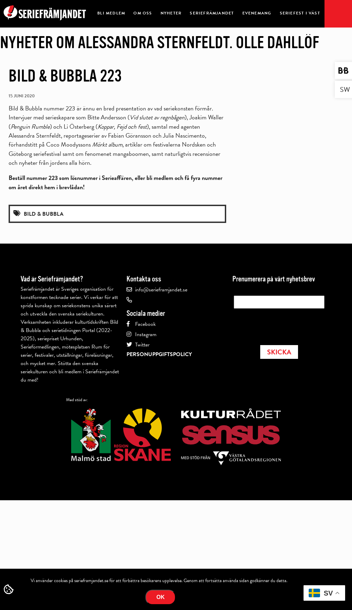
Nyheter (171, 13)
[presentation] (286, 324)
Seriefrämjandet (212, 13)
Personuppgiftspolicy (159, 354)
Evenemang (257, 13)
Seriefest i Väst (300, 13)
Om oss (142, 13)
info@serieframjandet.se (161, 290)
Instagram (145, 334)
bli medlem (159, 177)
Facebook (145, 324)
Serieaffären (117, 177)
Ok (160, 597)
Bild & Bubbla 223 (65, 76)
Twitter (142, 345)
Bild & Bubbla (44, 214)
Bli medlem (111, 13)
